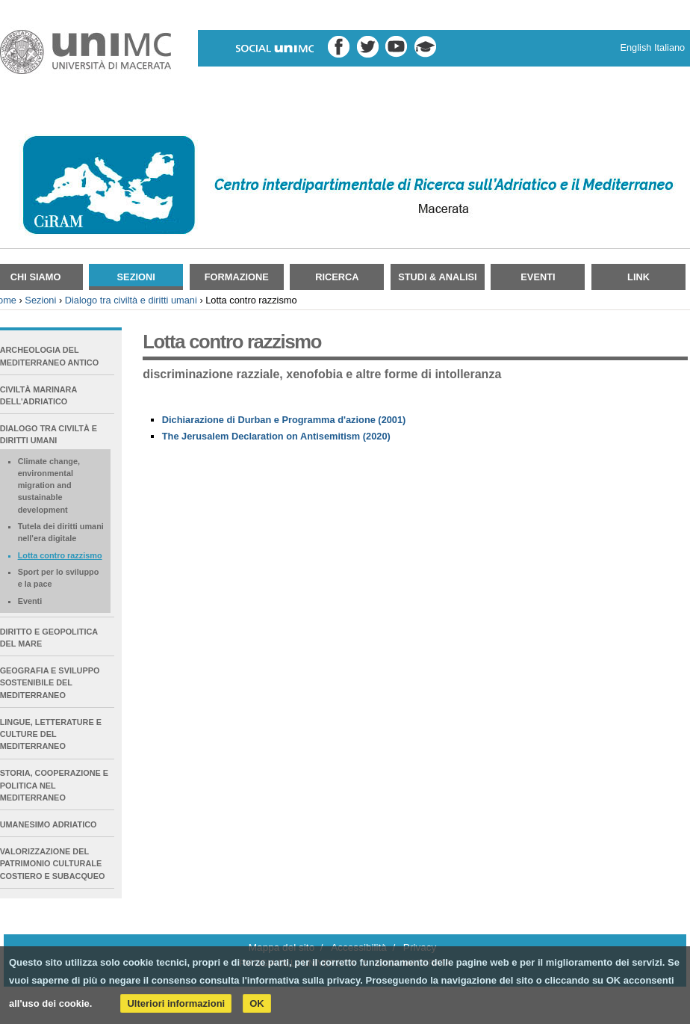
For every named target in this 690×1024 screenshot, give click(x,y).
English (635, 47)
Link (638, 277)
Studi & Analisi (437, 277)
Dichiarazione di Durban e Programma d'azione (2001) (284, 419)
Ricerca (336, 277)
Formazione (237, 277)
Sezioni (136, 277)
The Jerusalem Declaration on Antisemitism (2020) (276, 436)
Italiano (669, 47)
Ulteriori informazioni (176, 1003)
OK (256, 1003)
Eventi (537, 277)
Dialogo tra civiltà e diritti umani (131, 300)
